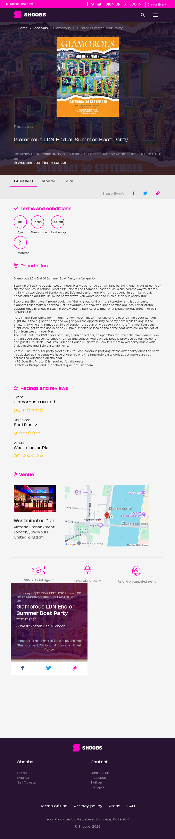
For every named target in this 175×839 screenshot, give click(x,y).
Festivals (40, 28)
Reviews (49, 181)
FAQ (131, 805)
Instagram (99, 787)
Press (114, 805)
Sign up (113, 4)
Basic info (23, 181)
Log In (135, 4)
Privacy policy (88, 805)
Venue (71, 181)
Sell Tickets (26, 782)
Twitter (97, 782)
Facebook (99, 777)
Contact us (100, 773)
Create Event (157, 4)
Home (22, 28)
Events (23, 777)
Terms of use (53, 805)
